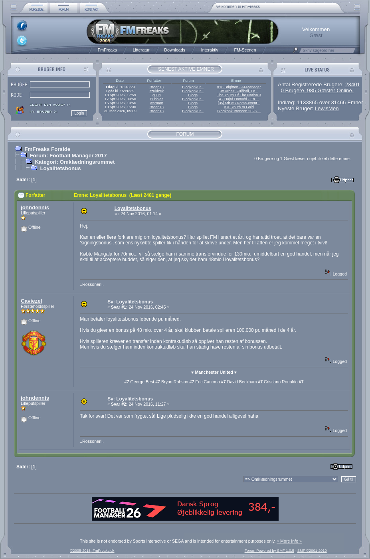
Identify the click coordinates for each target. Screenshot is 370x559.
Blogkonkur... (193, 87)
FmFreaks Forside (47, 149)
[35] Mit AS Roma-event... (239, 103)
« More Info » (289, 541)
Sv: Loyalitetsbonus (130, 302)
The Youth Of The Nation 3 (239, 95)
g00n (156, 95)
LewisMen (327, 108)
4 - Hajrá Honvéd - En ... (239, 99)
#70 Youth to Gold (239, 107)
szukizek (156, 91)
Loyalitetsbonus (60, 168)
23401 (352, 84)
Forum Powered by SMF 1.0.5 (269, 551)
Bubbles (156, 99)
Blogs (192, 95)
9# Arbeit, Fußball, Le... (239, 91)
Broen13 (157, 87)
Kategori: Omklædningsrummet (75, 162)
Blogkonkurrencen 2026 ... (239, 111)
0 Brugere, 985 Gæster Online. (317, 90)
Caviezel (31, 301)
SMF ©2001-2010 (312, 551)
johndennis (35, 207)
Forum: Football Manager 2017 (68, 156)
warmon (156, 103)
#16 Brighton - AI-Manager (239, 87)
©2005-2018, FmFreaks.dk (92, 551)
